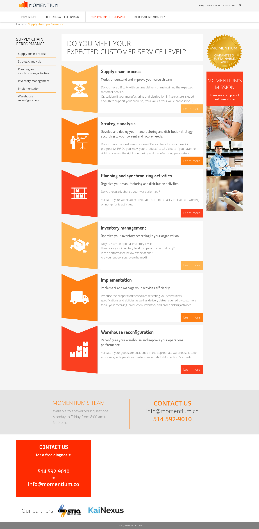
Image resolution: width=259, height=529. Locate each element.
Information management (151, 15)
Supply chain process (32, 54)
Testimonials (214, 5)
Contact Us (229, 5)
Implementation (28, 89)
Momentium (28, 15)
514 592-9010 (172, 419)
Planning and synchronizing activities (33, 71)
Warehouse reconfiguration (28, 98)
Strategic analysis (29, 61)
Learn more (191, 109)
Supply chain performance (108, 15)
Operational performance (63, 15)
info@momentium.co (172, 411)
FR (240, 5)
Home (20, 24)
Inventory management (33, 81)
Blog (202, 5)
